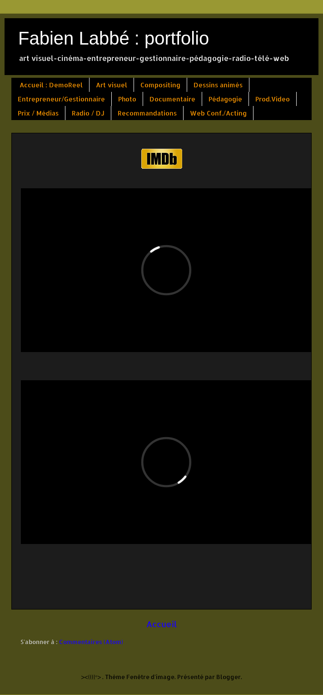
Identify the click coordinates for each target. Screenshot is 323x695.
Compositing (160, 85)
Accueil (161, 624)
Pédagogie (225, 99)
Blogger (228, 676)
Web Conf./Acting (218, 113)
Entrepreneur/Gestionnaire (61, 99)
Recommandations (147, 113)
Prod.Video (272, 99)
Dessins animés (218, 85)
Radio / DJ (88, 113)
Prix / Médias (38, 113)
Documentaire (172, 99)
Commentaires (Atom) (91, 641)
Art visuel (111, 85)
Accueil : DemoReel (51, 85)
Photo (127, 99)
